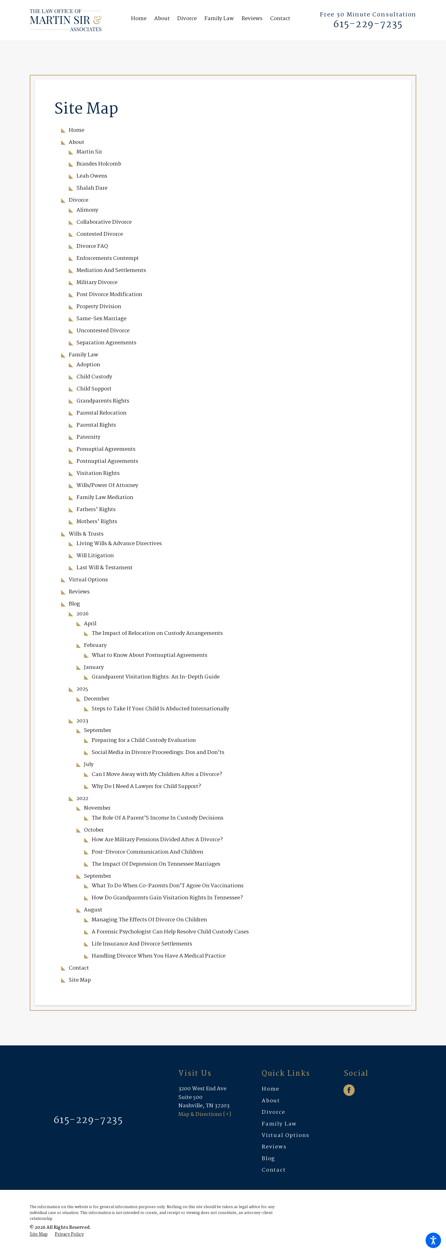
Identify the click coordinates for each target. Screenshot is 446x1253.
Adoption (88, 364)
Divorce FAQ (92, 246)
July (89, 764)
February (95, 645)
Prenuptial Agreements (106, 449)
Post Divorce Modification (109, 294)
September (97, 730)
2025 (82, 689)
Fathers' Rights (96, 509)
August (93, 910)
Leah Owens (92, 176)
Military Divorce (97, 282)
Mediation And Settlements (111, 270)
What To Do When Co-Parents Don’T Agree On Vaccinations (167, 885)
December (96, 699)
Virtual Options (88, 579)
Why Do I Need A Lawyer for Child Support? (146, 786)
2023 (82, 721)
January (94, 667)
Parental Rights (96, 425)
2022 (82, 798)
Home (76, 130)
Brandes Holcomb (99, 164)
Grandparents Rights (103, 401)
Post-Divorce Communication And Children (147, 852)
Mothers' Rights (97, 521)
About (76, 142)
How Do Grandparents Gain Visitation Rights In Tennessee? (167, 897)
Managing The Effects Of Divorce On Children (149, 919)
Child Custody (94, 376)
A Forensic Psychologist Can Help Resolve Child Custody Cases (170, 932)
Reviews (79, 592)
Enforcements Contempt (108, 258)
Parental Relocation (101, 413)
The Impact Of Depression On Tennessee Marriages (156, 864)
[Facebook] (349, 1090)
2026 (83, 613)
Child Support (94, 389)
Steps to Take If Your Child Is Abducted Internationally (160, 708)
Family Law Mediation (105, 497)
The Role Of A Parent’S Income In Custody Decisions (157, 818)
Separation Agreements (106, 342)
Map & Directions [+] (204, 1114)
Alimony (87, 210)
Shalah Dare (92, 188)
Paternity (88, 437)
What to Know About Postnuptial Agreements (149, 655)
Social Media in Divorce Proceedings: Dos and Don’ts (158, 752)
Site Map (80, 980)
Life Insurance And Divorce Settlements (142, 944)
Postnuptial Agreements (107, 461)
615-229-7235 (368, 24)
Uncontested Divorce (103, 330)
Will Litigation (95, 555)
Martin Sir (89, 152)
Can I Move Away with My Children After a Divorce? (157, 774)
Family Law (83, 355)
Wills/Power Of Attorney (107, 485)
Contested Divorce (100, 234)
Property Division (99, 306)
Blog (74, 604)
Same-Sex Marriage (101, 318)
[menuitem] (140, 20)
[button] (433, 1240)
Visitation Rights (98, 473)
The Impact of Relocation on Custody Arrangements (157, 633)
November (97, 808)
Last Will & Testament (105, 567)
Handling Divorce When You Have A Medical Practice (158, 956)
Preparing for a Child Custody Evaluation (144, 740)
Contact (79, 968)
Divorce (78, 200)
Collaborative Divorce (104, 222)
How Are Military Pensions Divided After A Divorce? (157, 839)
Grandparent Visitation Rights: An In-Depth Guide (156, 677)
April (90, 623)
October (94, 830)
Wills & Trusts (86, 534)
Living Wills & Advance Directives (119, 543)
